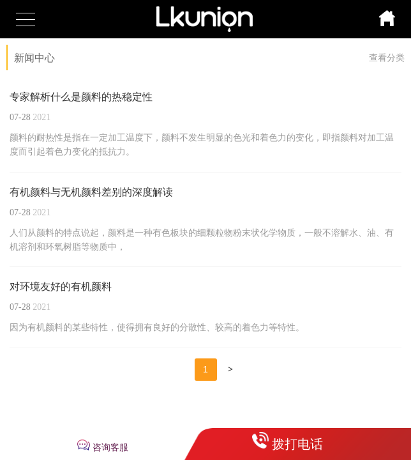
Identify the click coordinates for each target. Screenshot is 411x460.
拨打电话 (297, 444)
